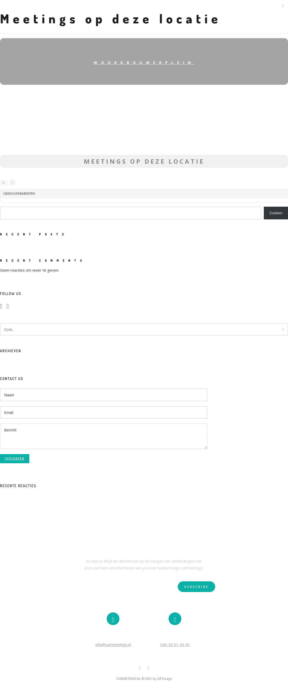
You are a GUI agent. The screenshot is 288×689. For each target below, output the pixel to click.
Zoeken (275, 212)
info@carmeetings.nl (113, 644)
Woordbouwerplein (144, 62)
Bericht (103, 436)
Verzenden (14, 458)
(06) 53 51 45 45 (175, 644)
